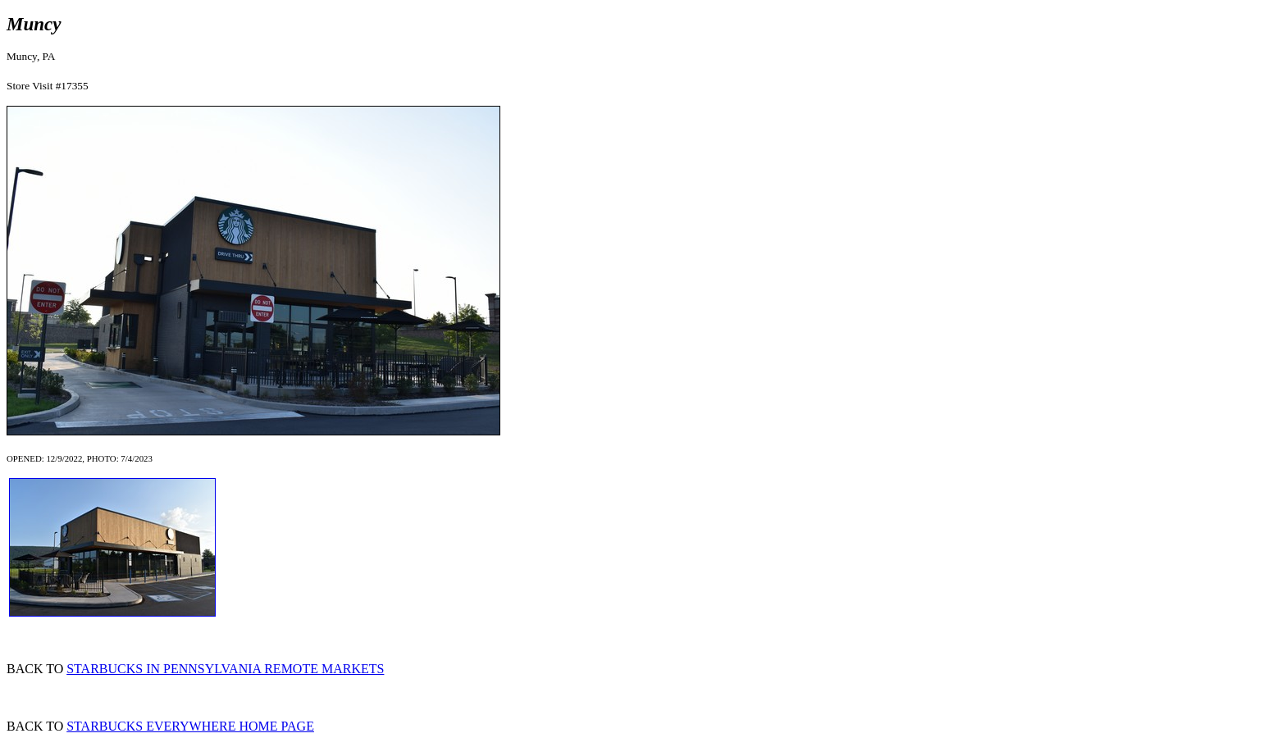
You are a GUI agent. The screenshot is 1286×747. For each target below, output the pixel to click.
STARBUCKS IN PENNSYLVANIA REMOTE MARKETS (225, 669)
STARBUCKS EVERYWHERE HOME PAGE (190, 726)
